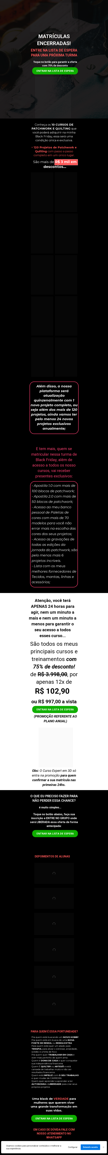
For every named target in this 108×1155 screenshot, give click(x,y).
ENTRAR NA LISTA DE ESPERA (55, 70)
